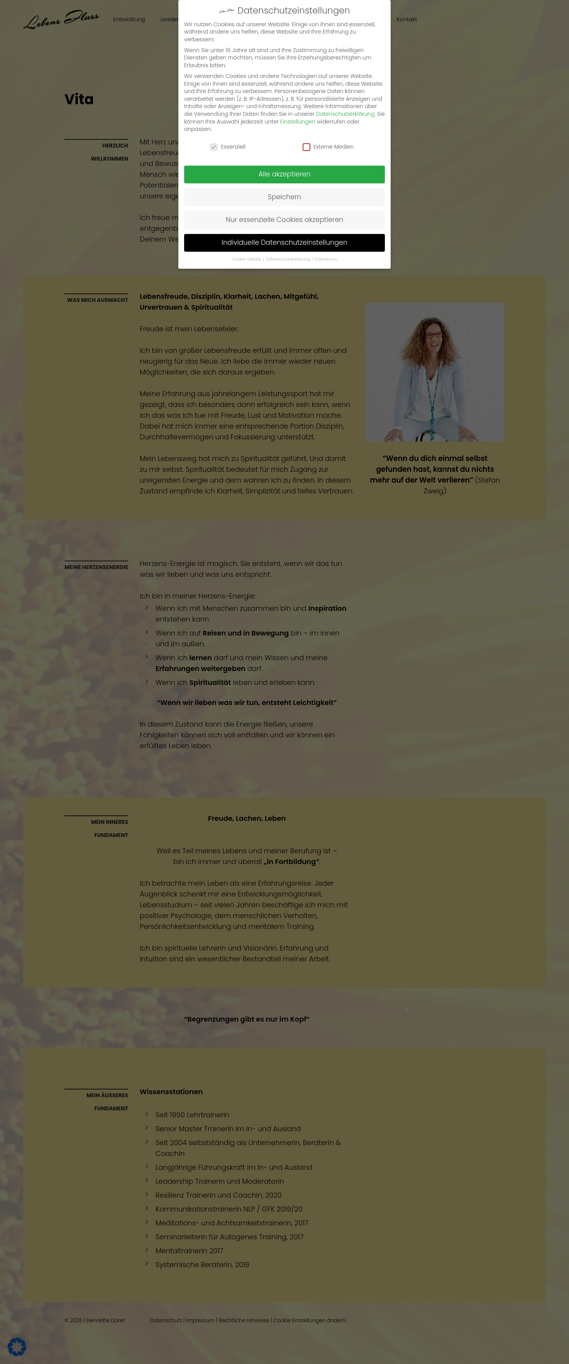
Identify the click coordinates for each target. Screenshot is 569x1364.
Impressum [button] (326, 241)
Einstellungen (297, 103)
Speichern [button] (284, 178)
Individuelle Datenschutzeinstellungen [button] (284, 224)
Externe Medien (328, 128)
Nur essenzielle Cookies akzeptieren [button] (284, 201)
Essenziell (227, 128)
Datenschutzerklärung (345, 96)
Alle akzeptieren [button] (284, 156)
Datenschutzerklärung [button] (288, 241)
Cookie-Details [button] (247, 241)
